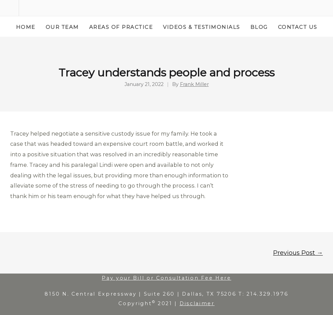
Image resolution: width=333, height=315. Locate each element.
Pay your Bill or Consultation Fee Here (166, 278)
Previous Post (298, 253)
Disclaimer (197, 303)
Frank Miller (194, 84)
